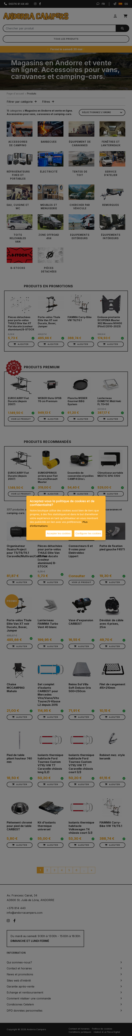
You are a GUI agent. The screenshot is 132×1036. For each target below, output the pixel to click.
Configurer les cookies (88, 533)
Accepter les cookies (58, 533)
